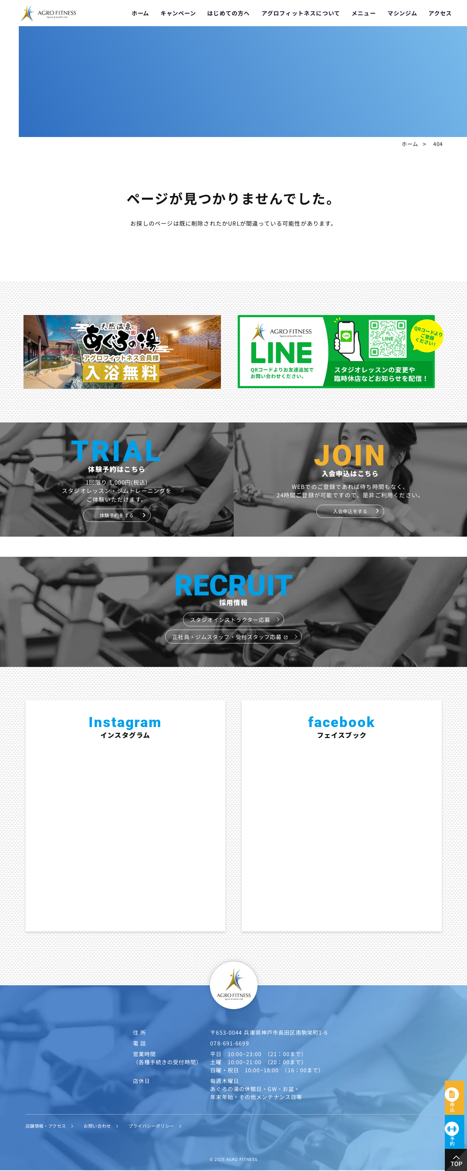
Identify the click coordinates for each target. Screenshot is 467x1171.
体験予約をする (117, 515)
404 (438, 144)
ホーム (140, 13)
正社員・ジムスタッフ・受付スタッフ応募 (230, 637)
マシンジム (402, 13)
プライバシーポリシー (162, 1126)
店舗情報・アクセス (49, 1126)
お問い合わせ (104, 1126)
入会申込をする (350, 511)
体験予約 (456, 1127)
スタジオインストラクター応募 (230, 620)
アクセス (440, 13)
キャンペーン (178, 13)
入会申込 (456, 1065)
